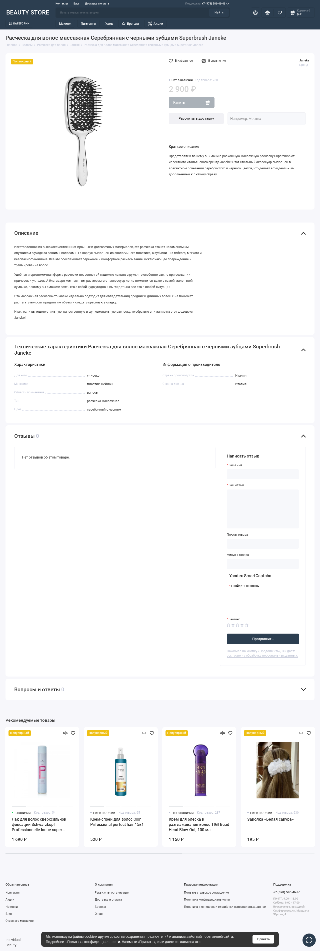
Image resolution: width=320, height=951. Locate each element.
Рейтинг (234, 619)
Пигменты (88, 23)
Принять (263, 939)
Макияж (65, 23)
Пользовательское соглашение (206, 892)
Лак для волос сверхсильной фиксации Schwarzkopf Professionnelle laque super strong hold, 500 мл (39, 825)
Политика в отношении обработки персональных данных (225, 907)
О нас (98, 914)
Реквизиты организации (112, 892)
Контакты (62, 3)
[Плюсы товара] (263, 544)
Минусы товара (238, 555)
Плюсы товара (237, 534)
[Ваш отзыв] (263, 509)
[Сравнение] (268, 12)
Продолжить (263, 639)
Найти (219, 12)
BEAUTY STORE (27, 12)
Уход (109, 23)
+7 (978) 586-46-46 (207, 3)
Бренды (130, 23)
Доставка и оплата (97, 3)
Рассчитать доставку (196, 118)
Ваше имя (235, 465)
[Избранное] (280, 12)
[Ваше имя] (263, 474)
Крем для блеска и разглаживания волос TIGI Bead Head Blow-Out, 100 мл (199, 824)
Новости (12, 907)
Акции (155, 23)
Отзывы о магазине (20, 921)
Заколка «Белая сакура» (270, 819)
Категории (19, 23)
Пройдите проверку (245, 586)
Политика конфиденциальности (93, 942)
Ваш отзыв (236, 485)
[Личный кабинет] (255, 12)
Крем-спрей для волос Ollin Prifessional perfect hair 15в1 (117, 822)
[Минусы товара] (263, 564)
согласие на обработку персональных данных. (262, 655)
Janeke (304, 60)
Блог (77, 3)
